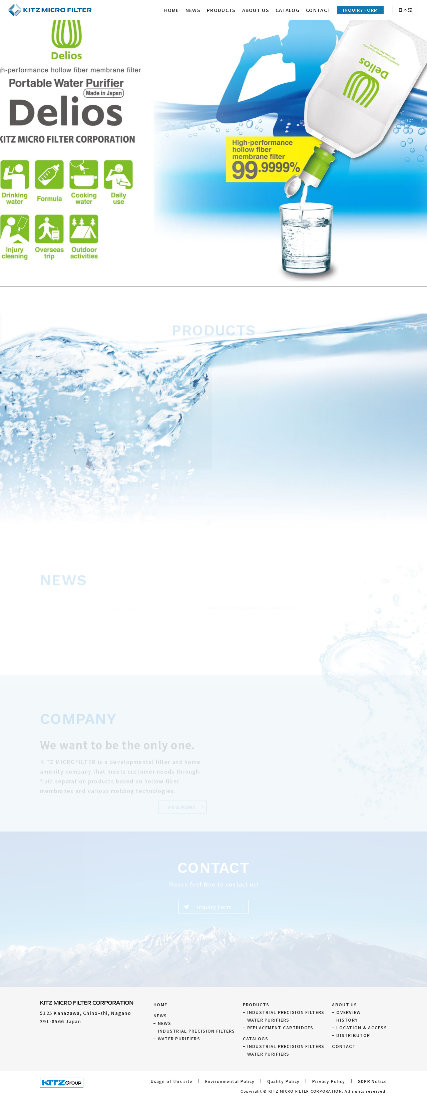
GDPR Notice (372, 1081)
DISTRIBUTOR (353, 1035)
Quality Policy (283, 1081)
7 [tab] (233, 278)
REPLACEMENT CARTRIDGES (280, 1027)
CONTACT (319, 9)
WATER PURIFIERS (179, 1038)
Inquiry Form (360, 10)
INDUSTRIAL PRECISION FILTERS (196, 1031)
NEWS (193, 9)
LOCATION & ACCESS (361, 1027)
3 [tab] (206, 278)
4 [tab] (213, 278)
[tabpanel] (213, 143)
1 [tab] (193, 278)
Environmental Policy (230, 1081)
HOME (171, 9)
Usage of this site (171, 1081)
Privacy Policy (328, 1081)
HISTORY (347, 1020)
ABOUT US (344, 1004)
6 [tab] (227, 278)
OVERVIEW (348, 1012)
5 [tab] (220, 278)
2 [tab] (200, 278)
